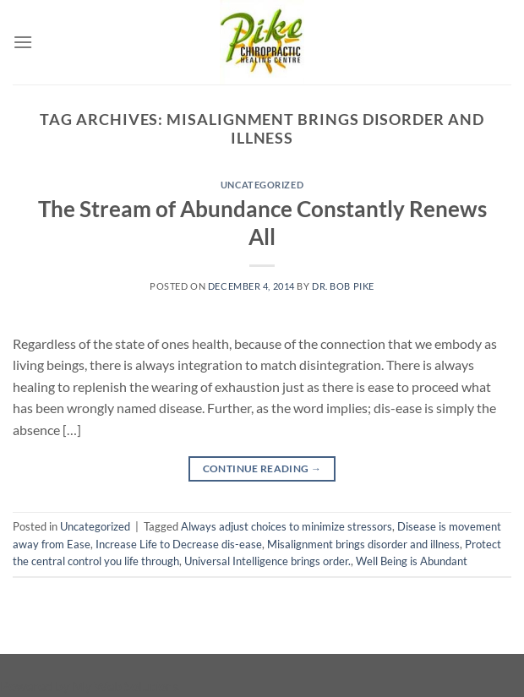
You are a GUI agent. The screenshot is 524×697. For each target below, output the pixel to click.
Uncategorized (262, 184)
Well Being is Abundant (411, 561)
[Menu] (23, 42)
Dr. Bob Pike (343, 285)
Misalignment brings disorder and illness (363, 544)
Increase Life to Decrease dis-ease (179, 544)
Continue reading (262, 468)
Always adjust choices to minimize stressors (286, 526)
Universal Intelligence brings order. (267, 561)
